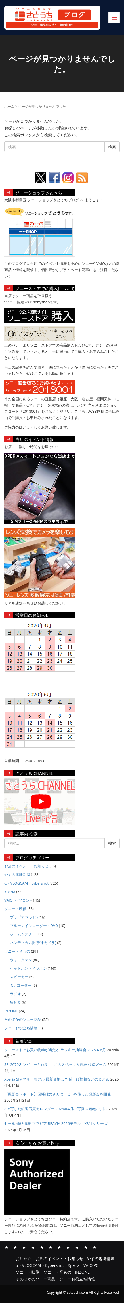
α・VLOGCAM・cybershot (26, 883)
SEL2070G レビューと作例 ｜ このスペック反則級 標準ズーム (55, 1064)
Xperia (9, 891)
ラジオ (15, 993)
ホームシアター (23, 934)
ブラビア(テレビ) (24, 917)
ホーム (9, 106)
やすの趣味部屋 (17, 874)
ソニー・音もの (17, 951)
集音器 (15, 1002)
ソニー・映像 (15, 908)
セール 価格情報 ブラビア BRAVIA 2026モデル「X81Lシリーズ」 (57, 1123)
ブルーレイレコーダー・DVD (34, 925)
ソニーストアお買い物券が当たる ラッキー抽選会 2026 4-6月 (55, 1049)
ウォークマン (21, 959)
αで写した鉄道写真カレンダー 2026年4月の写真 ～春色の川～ (56, 1108)
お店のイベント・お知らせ (26, 865)
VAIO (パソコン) (17, 900)
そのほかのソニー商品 (22, 1019)
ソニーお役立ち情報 (20, 1027)
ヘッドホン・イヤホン (28, 968)
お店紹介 (6, 1247)
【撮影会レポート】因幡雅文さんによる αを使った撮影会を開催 (57, 1094)
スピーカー (19, 976)
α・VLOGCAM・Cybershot (33, 1247)
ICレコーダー (21, 985)
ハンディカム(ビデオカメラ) (33, 942)
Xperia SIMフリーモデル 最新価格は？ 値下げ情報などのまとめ (56, 1079)
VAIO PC (50, 1247)
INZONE (11, 1010)
